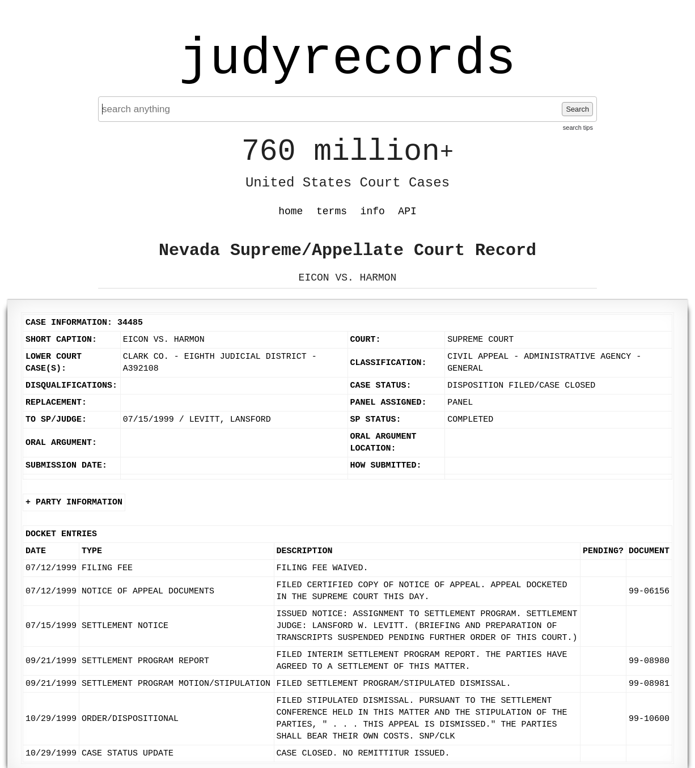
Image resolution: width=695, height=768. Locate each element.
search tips (578, 127)
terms (331, 211)
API (407, 211)
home (290, 211)
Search (577, 109)
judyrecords (347, 59)
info (373, 211)
